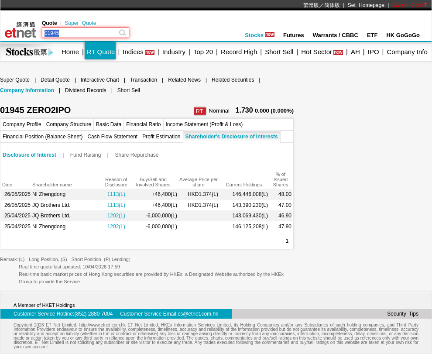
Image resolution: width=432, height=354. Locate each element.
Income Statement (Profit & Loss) (204, 124)
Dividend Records (85, 90)
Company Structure (68, 124)
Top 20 (203, 51)
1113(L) (116, 194)
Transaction (143, 80)
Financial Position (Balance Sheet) (42, 137)
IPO (373, 51)
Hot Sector (316, 51)
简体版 (332, 5)
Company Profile (22, 124)
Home (70, 51)
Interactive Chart (100, 80)
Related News (184, 80)
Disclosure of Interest (29, 155)
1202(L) (116, 216)
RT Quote (101, 51)
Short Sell (279, 51)
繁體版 (311, 5)
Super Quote (80, 23)
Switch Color (410, 5)
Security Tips (402, 314)
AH (355, 51)
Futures (293, 35)
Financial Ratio (143, 124)
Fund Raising (85, 155)
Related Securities (233, 80)
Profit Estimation (161, 137)
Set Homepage (366, 5)
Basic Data (108, 124)
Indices (133, 51)
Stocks (259, 35)
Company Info (407, 51)
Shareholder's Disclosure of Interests (231, 137)
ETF (372, 35)
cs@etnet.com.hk (198, 314)
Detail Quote (55, 80)
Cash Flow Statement (112, 137)
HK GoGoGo (403, 35)
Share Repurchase (136, 155)
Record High (239, 51)
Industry (173, 51)
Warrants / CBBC (335, 35)
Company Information (27, 90)
